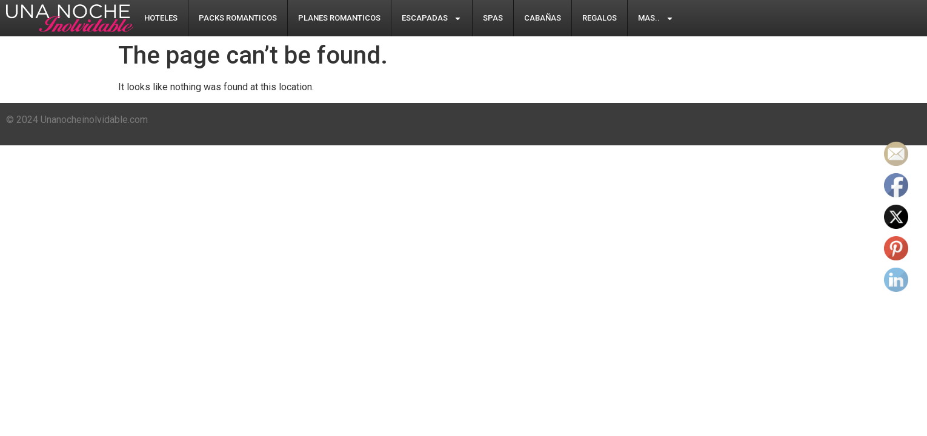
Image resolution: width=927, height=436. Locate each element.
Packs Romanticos (238, 17)
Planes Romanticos (339, 17)
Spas (493, 17)
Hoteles (161, 17)
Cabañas (542, 17)
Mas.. (656, 18)
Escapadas (432, 18)
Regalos (599, 17)
